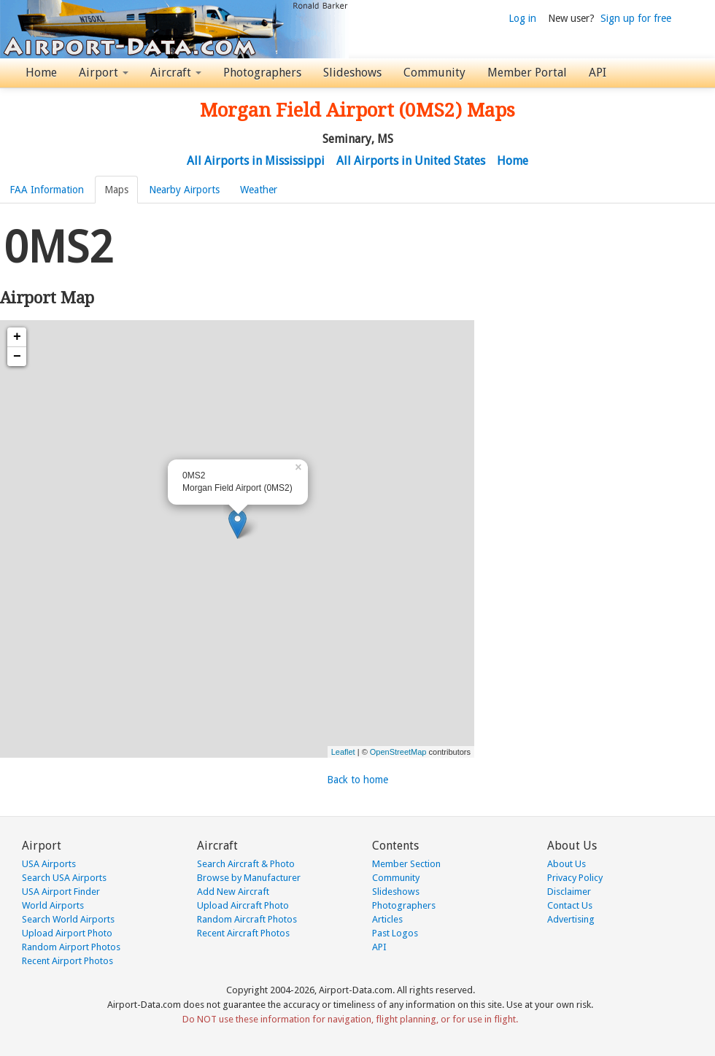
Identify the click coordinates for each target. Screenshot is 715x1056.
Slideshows (352, 72)
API (597, 72)
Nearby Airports (184, 189)
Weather (258, 189)
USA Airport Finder (61, 891)
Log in (522, 18)
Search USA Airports (64, 877)
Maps (116, 189)
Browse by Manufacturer (249, 877)
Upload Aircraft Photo (243, 905)
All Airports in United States (410, 161)
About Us (566, 863)
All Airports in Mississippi (256, 161)
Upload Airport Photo (67, 933)
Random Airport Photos (71, 947)
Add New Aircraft (233, 891)
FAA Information (46, 189)
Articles (387, 919)
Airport (103, 72)
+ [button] (17, 337)
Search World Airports (68, 919)
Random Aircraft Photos (247, 919)
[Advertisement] (598, 309)
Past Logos (395, 933)
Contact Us (569, 905)
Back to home (357, 779)
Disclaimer (569, 891)
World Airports (53, 905)
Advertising (571, 919)
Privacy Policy (575, 877)
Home (41, 72)
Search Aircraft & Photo (246, 863)
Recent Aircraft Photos (243, 933)
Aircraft (175, 72)
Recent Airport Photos (67, 960)
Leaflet (343, 752)
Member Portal (527, 72)
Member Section (406, 863)
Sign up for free (635, 18)
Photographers (262, 72)
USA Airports (49, 863)
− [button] (17, 356)
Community (434, 72)
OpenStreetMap (398, 752)
